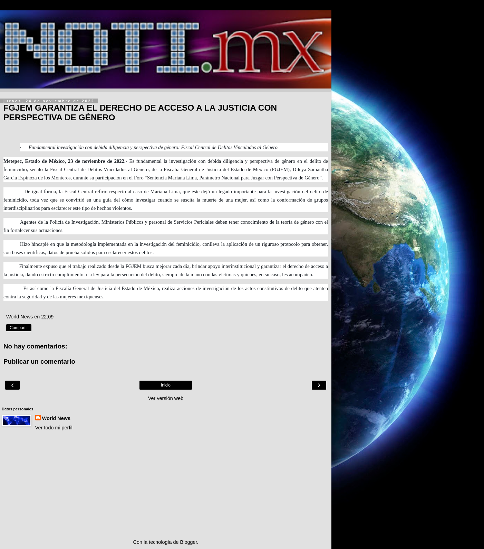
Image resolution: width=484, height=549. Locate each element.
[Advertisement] (165, 485)
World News (56, 418)
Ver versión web (165, 398)
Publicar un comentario (39, 361)
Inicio (166, 385)
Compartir (19, 327)
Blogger (188, 542)
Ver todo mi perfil (53, 427)
